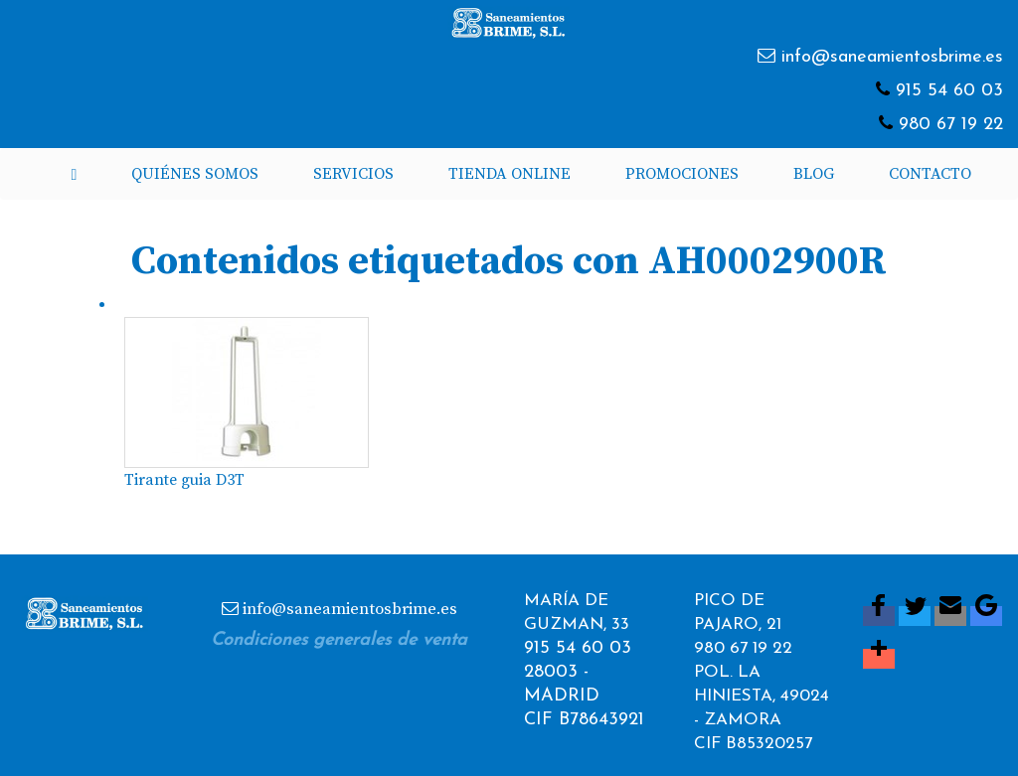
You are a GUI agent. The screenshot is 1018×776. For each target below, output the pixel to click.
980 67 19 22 (951, 124)
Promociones (682, 174)
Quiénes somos (194, 174)
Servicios (353, 174)
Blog (813, 174)
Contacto (930, 174)
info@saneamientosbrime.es (892, 57)
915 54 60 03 (949, 90)
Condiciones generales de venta (339, 640)
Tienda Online (509, 174)
